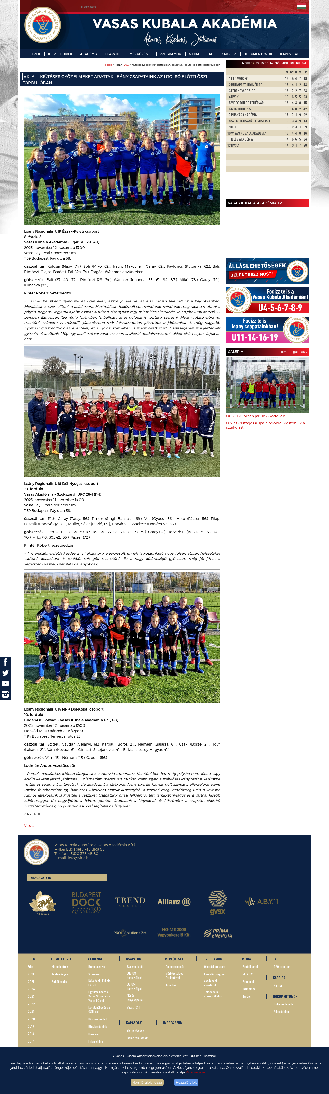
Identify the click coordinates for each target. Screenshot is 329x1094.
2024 (31, 989)
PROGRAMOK (170, 54)
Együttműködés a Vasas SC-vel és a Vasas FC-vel (99, 996)
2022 (31, 1004)
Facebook (248, 981)
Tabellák (171, 985)
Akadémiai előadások (210, 982)
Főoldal (108, 64)
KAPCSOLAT (289, 54)
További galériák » (294, 351)
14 (271, 63)
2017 (31, 1041)
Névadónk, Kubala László (99, 982)
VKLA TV (248, 974)
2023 (127, 64)
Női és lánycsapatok (135, 997)
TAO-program (282, 966)
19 (252, 63)
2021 (31, 1011)
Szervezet (94, 974)
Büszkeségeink (97, 1026)
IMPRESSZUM (173, 1022)
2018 (31, 1033)
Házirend (93, 1034)
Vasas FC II (133, 1007)
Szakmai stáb (135, 966)
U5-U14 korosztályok (134, 986)
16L (298, 63)
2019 (31, 1026)
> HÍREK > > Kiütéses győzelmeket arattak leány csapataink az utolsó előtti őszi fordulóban (162, 64)
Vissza (29, 825)
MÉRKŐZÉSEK (141, 54)
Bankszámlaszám (137, 1038)
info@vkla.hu (79, 858)
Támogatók (40, 878)
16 (262, 63)
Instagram (249, 989)
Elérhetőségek (135, 1030)
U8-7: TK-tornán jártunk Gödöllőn (255, 416)
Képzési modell (97, 1019)
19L (292, 63)
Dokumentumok (283, 1004)
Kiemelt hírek (60, 966)
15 (266, 63)
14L (304, 63)
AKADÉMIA (89, 54)
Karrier (278, 985)
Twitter (247, 996)
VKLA (29, 76)
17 (257, 63)
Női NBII (281, 63)
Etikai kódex (95, 1041)
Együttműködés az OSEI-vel (99, 1009)
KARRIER (228, 54)
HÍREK (35, 54)
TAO (210, 54)
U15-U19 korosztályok (134, 975)
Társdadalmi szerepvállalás (213, 994)
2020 (31, 1019)
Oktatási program (214, 966)
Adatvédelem (196, 1072)
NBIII (246, 63)
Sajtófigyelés (60, 981)
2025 (31, 981)
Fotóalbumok (250, 966)
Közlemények (60, 974)
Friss (30, 966)
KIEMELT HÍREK (60, 54)
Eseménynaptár (175, 966)
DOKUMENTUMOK (258, 54)
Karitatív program (214, 974)
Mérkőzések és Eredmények (174, 975)
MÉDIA (194, 54)
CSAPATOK (113, 54)
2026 (31, 974)
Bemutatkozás (97, 966)
